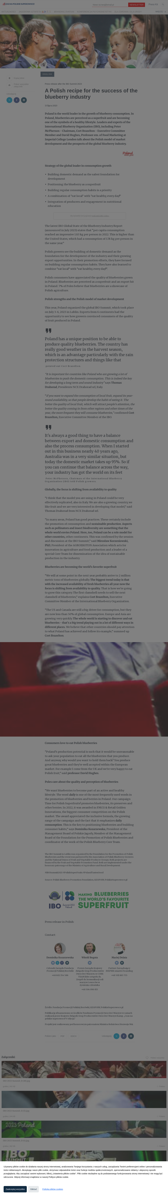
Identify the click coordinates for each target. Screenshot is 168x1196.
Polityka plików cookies (52, 1189)
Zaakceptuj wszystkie (15, 1189)
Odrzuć (33, 1189)
